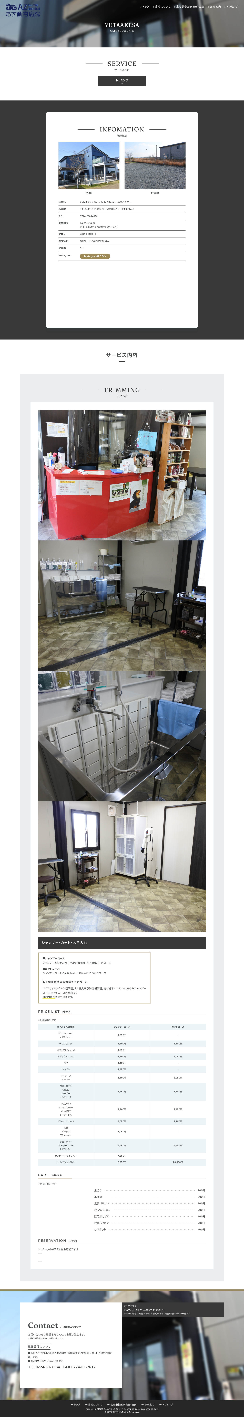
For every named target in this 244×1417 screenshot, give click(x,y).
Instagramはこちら (95, 256)
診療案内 (215, 6)
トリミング (232, 6)
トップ (146, 6)
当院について (163, 6)
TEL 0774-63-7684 (44, 1367)
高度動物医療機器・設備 (190, 6)
